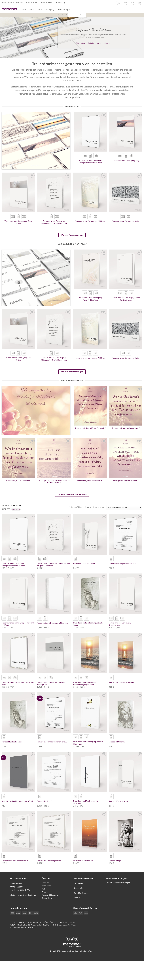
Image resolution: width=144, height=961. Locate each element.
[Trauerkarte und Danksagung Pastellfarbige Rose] (90, 269)
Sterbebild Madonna (117, 742)
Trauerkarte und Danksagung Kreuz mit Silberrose (88, 802)
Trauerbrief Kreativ (44, 801)
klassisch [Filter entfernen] (16, 509)
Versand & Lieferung (50, 895)
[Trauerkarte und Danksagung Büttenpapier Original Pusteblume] (54, 192)
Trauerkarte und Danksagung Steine (125, 221)
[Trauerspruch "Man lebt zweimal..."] (125, 458)
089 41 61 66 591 (16, 887)
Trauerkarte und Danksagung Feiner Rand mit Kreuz (126, 299)
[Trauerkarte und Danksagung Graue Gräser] (18, 192)
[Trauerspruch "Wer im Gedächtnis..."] (125, 406)
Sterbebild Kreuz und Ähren (84, 564)
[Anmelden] (133, 3)
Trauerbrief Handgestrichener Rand (123, 564)
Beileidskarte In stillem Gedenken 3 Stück (17, 801)
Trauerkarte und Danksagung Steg (126, 161)
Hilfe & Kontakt (8, 3)
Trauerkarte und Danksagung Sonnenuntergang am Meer (84, 683)
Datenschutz (47, 898)
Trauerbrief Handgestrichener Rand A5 (52, 742)
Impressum (46, 886)
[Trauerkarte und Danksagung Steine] (125, 192)
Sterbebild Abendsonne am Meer (121, 682)
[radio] (84, 155)
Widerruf (45, 892)
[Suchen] (118, 3)
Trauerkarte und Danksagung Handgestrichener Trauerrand (90, 161)
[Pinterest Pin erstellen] (76, 939)
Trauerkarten (27, 9)
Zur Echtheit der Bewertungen (118, 882)
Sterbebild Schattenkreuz (118, 801)
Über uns (45, 882)
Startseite (5, 505)
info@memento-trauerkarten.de (23, 895)
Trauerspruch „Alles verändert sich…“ (90, 481)
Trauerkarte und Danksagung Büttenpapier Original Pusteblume (54, 222)
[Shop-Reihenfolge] (124, 507)
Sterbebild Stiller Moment (83, 861)
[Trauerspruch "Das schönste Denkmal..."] (90, 406)
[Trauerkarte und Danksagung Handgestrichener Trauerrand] (90, 132)
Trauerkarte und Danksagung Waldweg (90, 221)
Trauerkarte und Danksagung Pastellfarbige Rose (90, 299)
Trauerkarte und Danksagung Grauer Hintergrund (51, 683)
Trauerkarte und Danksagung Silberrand (52, 623)
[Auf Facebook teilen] (68, 939)
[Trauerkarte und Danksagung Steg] (125, 132)
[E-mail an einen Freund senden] (72, 939)
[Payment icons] (80, 913)
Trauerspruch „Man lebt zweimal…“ (125, 481)
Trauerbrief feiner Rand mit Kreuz (15, 861)
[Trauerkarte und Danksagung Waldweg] (90, 192)
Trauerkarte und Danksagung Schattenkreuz (120, 624)
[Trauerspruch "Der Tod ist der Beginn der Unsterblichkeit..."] (54, 458)
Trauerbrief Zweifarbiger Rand (49, 861)
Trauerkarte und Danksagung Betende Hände (88, 624)
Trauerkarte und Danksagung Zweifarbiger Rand (18, 683)
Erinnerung (64, 9)
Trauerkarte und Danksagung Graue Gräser (18, 222)
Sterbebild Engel (115, 861)
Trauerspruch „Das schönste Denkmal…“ (90, 428)
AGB (43, 889)
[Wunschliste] (126, 3)
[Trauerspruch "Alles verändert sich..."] (90, 458)
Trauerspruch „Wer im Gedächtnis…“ (126, 428)
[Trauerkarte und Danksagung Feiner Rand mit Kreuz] (125, 269)
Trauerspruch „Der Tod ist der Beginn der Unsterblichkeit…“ (54, 482)
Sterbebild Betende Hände (12, 742)
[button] (140, 3)
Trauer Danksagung (45, 9)
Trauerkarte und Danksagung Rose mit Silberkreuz (88, 743)
